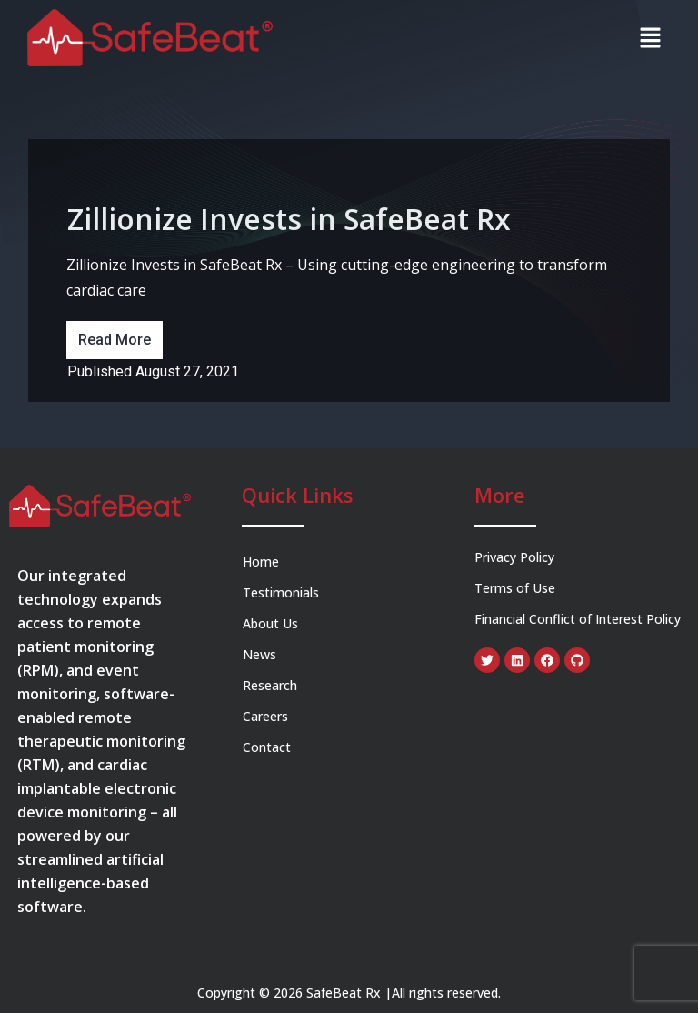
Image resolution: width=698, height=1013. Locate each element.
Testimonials (281, 592)
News (259, 654)
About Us (270, 623)
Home (261, 561)
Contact (267, 747)
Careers (267, 716)
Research (270, 685)
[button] (650, 37)
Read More (114, 339)
